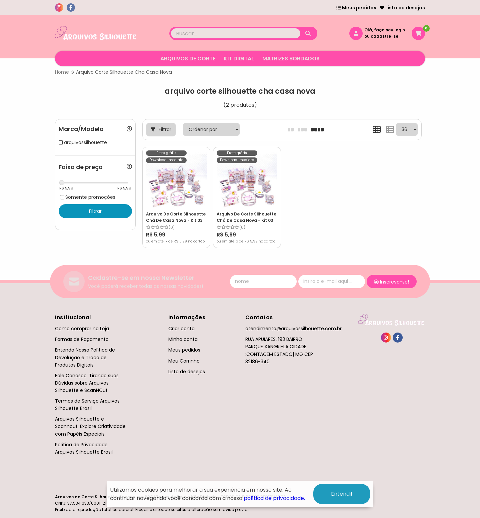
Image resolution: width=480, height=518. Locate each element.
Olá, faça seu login (384, 30)
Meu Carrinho (184, 361)
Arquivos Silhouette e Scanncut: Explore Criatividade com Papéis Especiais (90, 426)
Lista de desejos (402, 7)
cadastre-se (384, 36)
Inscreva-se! (391, 282)
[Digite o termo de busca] (235, 33)
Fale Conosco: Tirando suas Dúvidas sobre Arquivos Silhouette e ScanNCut (87, 383)
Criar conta (181, 328)
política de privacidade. (274, 498)
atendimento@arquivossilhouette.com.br (293, 328)
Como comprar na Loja (82, 328)
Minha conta (183, 339)
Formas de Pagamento (82, 339)
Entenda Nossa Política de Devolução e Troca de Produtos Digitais (85, 357)
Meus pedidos (356, 7)
